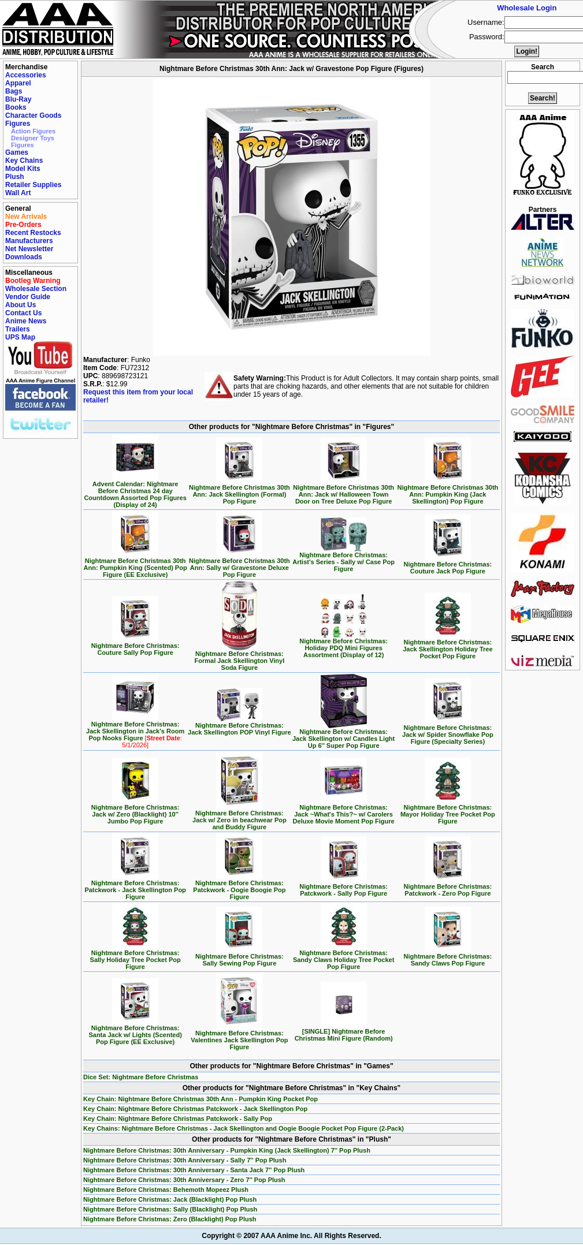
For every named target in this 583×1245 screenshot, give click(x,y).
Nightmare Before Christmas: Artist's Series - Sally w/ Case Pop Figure (343, 559)
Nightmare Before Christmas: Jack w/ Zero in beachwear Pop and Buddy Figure (239, 817)
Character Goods (33, 115)
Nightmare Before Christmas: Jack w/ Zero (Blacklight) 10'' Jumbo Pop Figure (135, 811)
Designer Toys (32, 138)
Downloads (23, 257)
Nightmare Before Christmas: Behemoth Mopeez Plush (165, 1189)
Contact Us (23, 313)
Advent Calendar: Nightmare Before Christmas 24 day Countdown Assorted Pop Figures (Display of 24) (135, 491)
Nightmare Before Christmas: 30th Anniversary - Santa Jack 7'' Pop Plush (194, 1169)
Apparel (18, 83)
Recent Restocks (33, 233)
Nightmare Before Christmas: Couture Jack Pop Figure (447, 565)
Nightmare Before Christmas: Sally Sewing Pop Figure (239, 957)
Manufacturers (29, 241)
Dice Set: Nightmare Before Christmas (140, 1076)
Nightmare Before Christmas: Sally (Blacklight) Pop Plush (170, 1209)
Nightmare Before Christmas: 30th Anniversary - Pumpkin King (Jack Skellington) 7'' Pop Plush (226, 1150)
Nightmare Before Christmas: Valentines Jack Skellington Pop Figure (239, 1037)
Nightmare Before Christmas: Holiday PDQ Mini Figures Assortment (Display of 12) (343, 645)
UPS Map (20, 337)
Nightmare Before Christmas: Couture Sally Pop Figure (135, 646)
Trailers (17, 329)
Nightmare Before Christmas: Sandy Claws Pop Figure (447, 957)
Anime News (25, 321)
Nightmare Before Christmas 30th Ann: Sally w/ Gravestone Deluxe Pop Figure (239, 564)
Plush (14, 177)
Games (16, 152)
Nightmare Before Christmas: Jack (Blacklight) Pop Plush (170, 1199)
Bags (13, 91)
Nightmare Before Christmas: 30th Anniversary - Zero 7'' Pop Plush (184, 1179)
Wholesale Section (35, 289)
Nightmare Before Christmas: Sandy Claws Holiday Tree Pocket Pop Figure (343, 957)
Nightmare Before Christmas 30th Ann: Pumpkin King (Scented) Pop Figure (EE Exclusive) (135, 564)
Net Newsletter (29, 249)
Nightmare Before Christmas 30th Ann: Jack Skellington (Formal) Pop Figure (239, 491)
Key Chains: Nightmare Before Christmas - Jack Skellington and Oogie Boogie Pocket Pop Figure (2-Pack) (243, 1128)
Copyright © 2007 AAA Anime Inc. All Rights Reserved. (291, 1236)
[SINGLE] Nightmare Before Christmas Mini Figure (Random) (344, 1032)
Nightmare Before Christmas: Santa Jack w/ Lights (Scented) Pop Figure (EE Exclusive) (134, 1032)
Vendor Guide (27, 297)
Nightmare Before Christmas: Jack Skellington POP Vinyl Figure (239, 726)
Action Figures (33, 131)
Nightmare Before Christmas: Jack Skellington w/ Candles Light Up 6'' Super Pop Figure (343, 735)
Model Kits (22, 169)
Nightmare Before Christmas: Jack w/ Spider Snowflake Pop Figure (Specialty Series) (447, 731)
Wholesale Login (526, 7)
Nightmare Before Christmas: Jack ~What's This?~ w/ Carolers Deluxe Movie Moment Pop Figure (344, 811)
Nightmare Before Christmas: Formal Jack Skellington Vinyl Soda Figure (240, 657)
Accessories (25, 75)
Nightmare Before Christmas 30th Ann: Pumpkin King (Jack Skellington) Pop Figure (447, 491)
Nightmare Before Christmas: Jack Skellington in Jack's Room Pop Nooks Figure (135, 731)
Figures (17, 124)
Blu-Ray (18, 99)
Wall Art (18, 193)
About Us (20, 305)
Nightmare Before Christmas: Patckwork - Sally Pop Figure (343, 887)
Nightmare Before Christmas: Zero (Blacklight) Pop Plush (170, 1219)
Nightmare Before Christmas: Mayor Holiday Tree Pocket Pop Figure (447, 811)
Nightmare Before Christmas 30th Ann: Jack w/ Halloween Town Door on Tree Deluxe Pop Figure (343, 491)
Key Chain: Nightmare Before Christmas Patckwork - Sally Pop (177, 1118)
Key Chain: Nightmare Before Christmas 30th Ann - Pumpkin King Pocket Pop (200, 1098)
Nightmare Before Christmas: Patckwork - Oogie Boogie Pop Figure (239, 887)
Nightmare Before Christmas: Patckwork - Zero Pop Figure (447, 887)
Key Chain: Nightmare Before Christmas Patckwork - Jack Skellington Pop (195, 1108)
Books (16, 107)
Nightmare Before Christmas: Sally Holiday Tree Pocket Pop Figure (135, 957)
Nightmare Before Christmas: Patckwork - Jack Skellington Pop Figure (134, 887)
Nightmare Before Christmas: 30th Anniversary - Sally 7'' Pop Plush (184, 1160)
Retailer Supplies (33, 185)
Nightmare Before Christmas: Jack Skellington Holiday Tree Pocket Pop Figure (447, 646)
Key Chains (24, 160)
